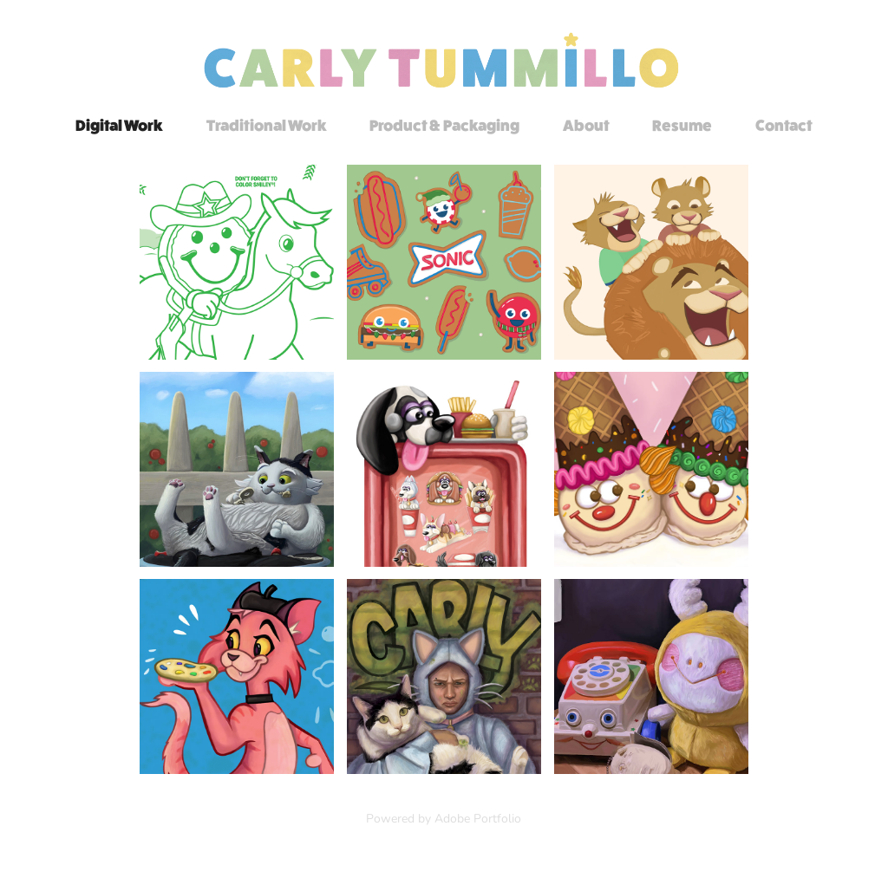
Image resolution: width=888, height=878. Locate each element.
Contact (784, 125)
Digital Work (119, 125)
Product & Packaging (444, 125)
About (586, 125)
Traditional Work (266, 125)
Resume (682, 125)
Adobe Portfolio (477, 818)
